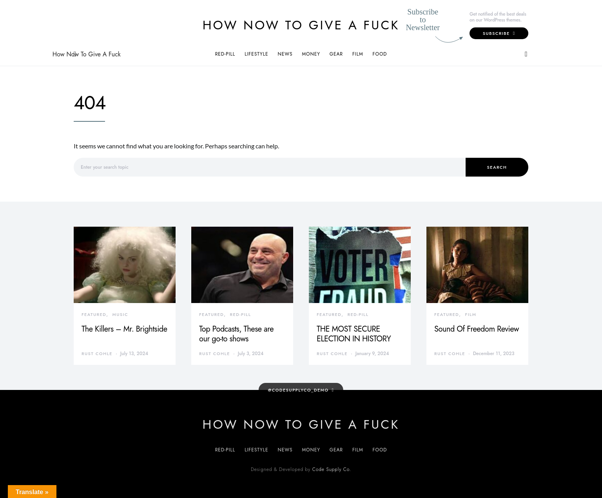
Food (380, 54)
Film (357, 54)
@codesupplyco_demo (298, 390)
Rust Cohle (97, 353)
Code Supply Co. (331, 469)
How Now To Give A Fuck (301, 25)
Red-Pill (225, 54)
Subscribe (499, 33)
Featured (94, 314)
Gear (336, 54)
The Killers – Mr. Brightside (124, 329)
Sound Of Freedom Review (476, 329)
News (284, 54)
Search (497, 167)
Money (311, 54)
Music (120, 314)
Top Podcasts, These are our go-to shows (236, 334)
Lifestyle (256, 54)
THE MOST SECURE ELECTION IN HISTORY (354, 334)
